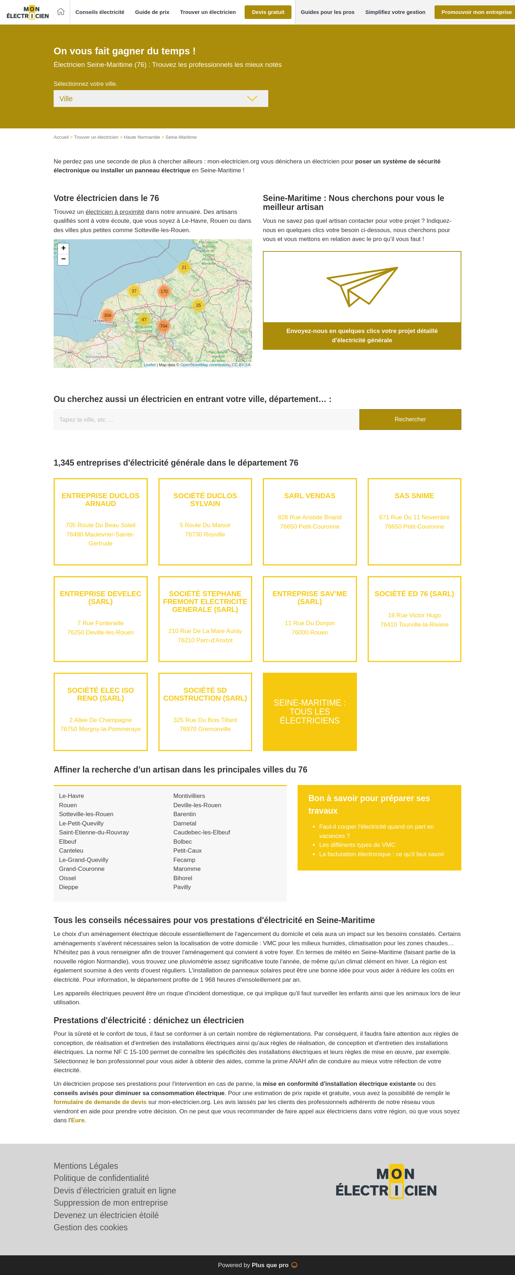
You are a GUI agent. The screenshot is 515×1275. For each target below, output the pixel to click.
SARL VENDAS (309, 496)
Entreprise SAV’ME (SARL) (310, 597)
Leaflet (150, 365)
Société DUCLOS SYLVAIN (205, 499)
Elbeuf (67, 841)
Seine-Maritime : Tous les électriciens (310, 712)
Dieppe (68, 887)
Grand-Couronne (82, 868)
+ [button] (63, 249)
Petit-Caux (187, 850)
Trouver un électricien (96, 137)
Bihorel (182, 878)
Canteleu (71, 850)
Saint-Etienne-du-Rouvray (94, 832)
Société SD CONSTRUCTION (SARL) (205, 694)
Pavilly (182, 887)
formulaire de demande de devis (100, 1102)
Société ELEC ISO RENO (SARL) (100, 694)
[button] (100, 12)
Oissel (67, 878)
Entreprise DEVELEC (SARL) (100, 597)
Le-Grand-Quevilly (83, 860)
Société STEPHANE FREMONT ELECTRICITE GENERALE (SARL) (205, 601)
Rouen (68, 805)
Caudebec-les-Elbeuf (201, 832)
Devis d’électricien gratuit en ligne (115, 1190)
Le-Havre (71, 796)
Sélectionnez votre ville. (86, 83)
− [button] (63, 259)
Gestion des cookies (91, 1227)
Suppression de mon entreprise (111, 1202)
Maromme (187, 868)
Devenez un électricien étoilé (106, 1215)
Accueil (61, 137)
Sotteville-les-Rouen (86, 814)
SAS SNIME (414, 496)
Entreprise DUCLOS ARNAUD (100, 499)
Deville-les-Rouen (197, 805)
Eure (78, 1120)
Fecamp (184, 860)
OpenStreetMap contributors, (206, 365)
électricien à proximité (114, 212)
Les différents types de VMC (357, 845)
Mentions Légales (86, 1166)
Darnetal (184, 823)
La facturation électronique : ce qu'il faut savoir (381, 854)
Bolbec (182, 841)
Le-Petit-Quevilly (81, 823)
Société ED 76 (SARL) (414, 594)
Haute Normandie (142, 137)
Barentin (184, 814)
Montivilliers (189, 796)
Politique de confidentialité (101, 1178)
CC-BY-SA (241, 365)
